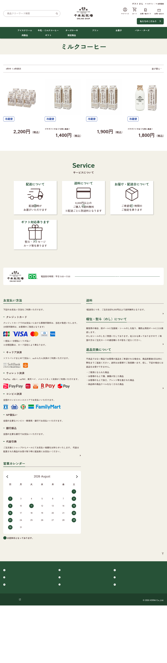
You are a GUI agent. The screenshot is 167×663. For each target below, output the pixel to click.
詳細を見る (73, 505)
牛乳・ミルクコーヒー (48, 30)
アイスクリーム (24, 30)
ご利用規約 (41, 657)
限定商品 (72, 35)
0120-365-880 (83, 313)
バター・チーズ (142, 30)
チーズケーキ (72, 30)
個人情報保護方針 (11, 657)
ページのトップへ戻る (153, 605)
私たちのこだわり (148, 21)
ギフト (48, 35)
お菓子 (119, 30)
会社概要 (28, 657)
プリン (95, 30)
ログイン (150, 4)
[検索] (57, 13)
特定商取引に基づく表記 (62, 657)
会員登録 (161, 4)
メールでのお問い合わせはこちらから (84, 326)
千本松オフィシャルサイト (89, 657)
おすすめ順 (152, 68)
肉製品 (25, 35)
